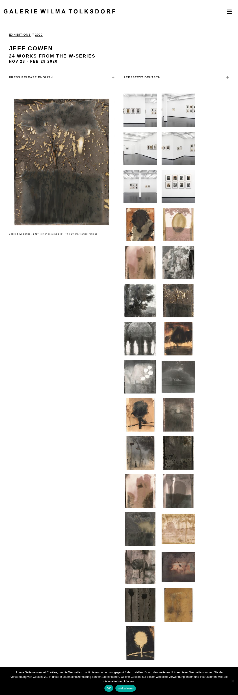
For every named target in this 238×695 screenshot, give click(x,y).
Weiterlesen (126, 688)
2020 (39, 34)
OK (109, 688)
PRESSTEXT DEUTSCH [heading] (142, 77)
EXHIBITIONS (20, 34)
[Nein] (232, 681)
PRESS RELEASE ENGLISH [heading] (31, 77)
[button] (113, 77)
